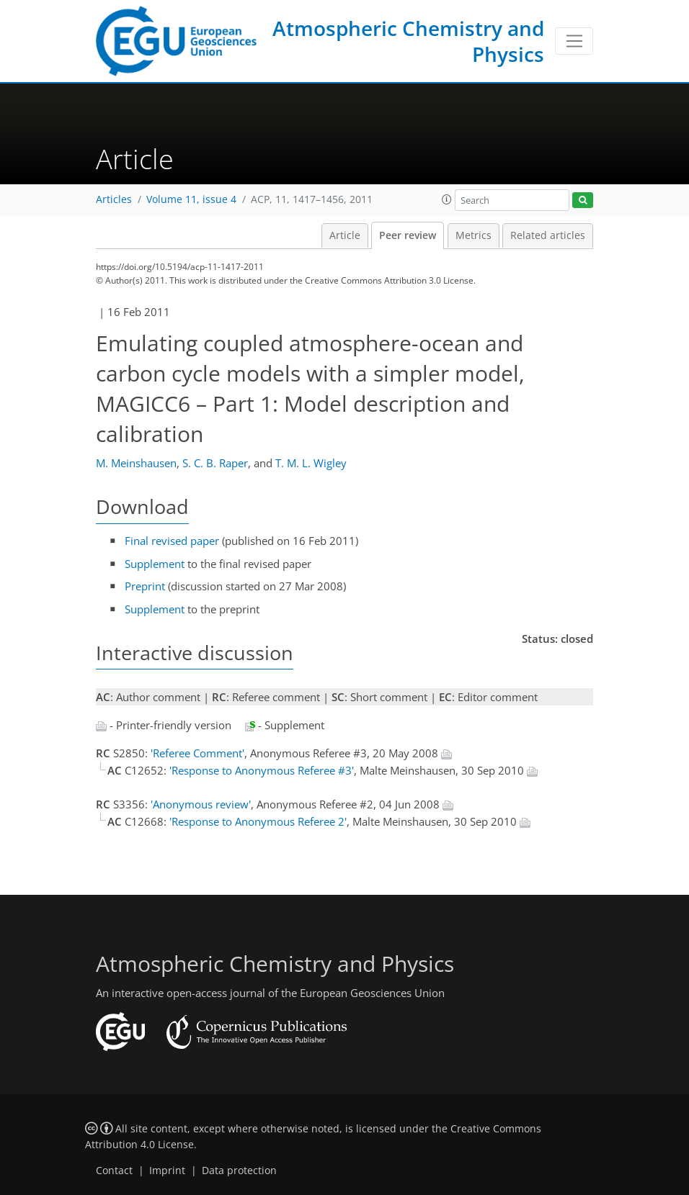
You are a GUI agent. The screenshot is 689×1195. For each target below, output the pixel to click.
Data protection (239, 1170)
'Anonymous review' (201, 804)
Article (344, 235)
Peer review (407, 235)
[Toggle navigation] (574, 41)
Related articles (547, 235)
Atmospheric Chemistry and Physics (408, 41)
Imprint (167, 1170)
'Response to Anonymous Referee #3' (261, 770)
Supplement (155, 563)
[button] (447, 199)
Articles (114, 199)
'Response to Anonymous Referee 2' (258, 821)
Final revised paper (172, 540)
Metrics (473, 235)
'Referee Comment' (197, 753)
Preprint (145, 586)
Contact (114, 1170)
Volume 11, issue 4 (191, 199)
